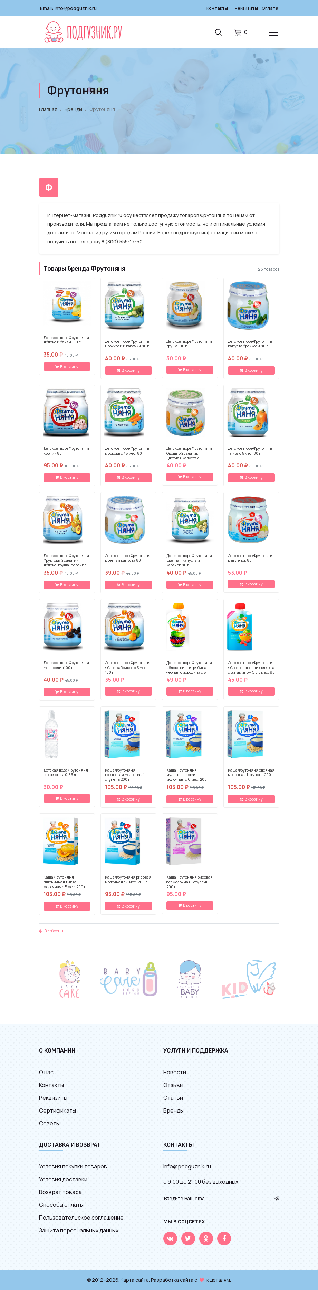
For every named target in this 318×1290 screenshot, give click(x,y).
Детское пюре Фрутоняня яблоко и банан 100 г (66, 340)
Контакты (212, 7)
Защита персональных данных (78, 1230)
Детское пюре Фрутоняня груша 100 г (189, 343)
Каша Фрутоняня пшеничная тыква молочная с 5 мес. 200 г (65, 881)
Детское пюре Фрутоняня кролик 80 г (66, 450)
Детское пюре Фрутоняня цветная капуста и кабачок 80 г (189, 560)
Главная (48, 109)
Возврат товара (60, 1191)
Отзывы (173, 1084)
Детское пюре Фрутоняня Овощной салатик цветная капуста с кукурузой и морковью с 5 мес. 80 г (189, 457)
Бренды (73, 109)
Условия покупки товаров (73, 1166)
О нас (46, 1072)
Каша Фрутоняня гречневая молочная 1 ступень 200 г (125, 774)
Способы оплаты (61, 1204)
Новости (174, 1072)
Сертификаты (57, 1110)
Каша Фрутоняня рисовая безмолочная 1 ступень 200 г (189, 881)
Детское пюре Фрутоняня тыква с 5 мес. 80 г (250, 450)
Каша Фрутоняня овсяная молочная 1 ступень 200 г (251, 772)
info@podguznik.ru (76, 7)
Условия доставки (63, 1179)
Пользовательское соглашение (81, 1217)
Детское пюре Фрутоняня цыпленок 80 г (250, 558)
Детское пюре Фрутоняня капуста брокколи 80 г (250, 343)
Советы (49, 1123)
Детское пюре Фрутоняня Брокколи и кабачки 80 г (128, 343)
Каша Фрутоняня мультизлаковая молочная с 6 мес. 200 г (187, 774)
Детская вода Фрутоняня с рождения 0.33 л (66, 772)
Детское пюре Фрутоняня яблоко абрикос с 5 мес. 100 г (128, 667)
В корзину (66, 366)
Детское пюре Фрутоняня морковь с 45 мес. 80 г (128, 450)
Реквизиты (244, 7)
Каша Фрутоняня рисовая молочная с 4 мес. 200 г (128, 879)
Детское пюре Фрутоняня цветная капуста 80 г (128, 558)
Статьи (173, 1097)
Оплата (269, 7)
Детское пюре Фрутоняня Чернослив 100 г (66, 665)
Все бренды (52, 930)
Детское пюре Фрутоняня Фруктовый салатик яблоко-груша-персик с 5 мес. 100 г (66, 562)
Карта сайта (135, 1279)
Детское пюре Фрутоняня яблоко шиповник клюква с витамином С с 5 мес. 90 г (251, 669)
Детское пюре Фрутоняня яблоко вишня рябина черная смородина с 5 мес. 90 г (189, 669)
